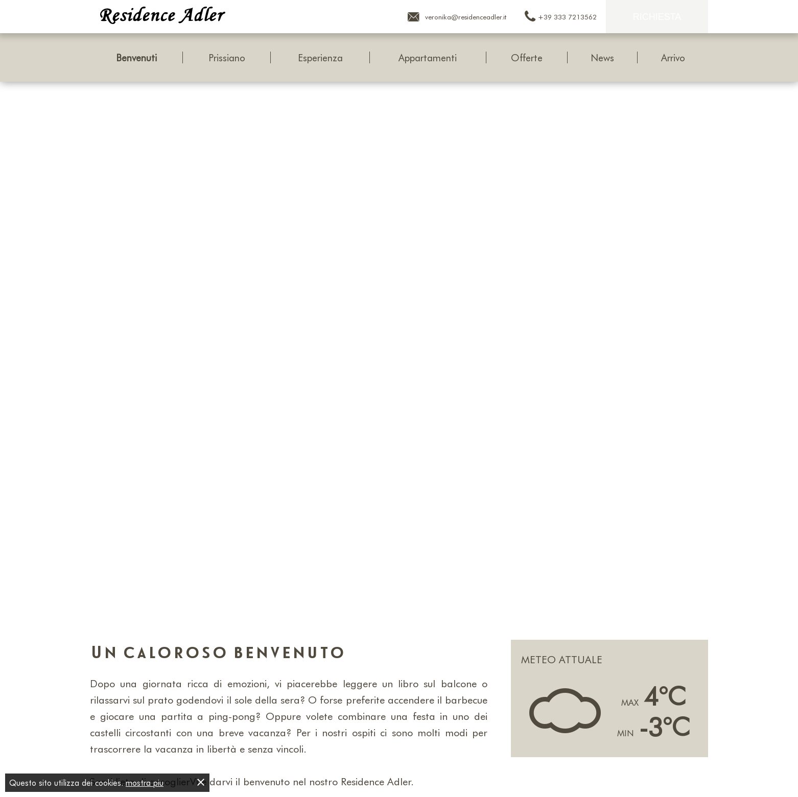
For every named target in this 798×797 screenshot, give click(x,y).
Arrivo (673, 57)
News (602, 57)
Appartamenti (427, 57)
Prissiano (226, 57)
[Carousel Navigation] (399, 350)
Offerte (527, 57)
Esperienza (320, 57)
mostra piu (144, 782)
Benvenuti (136, 57)
